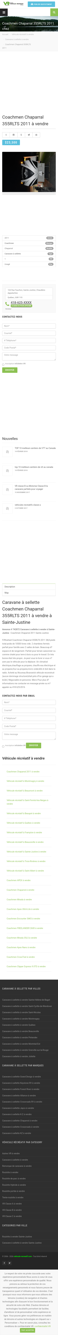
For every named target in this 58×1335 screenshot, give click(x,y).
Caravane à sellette (13, 254)
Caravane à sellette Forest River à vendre (20, 1089)
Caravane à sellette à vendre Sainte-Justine (22, 1243)
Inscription (14, 363)
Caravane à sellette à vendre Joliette (18, 1056)
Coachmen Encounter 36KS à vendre (23, 918)
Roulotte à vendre (10, 1172)
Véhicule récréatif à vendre (23, 34)
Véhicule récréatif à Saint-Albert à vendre (25, 871)
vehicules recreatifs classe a (28, 505)
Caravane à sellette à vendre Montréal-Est (21, 1044)
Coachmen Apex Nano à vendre (21, 947)
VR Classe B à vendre (12, 1210)
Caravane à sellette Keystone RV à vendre (21, 1083)
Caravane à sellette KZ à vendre (16, 1133)
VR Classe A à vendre (12, 1204)
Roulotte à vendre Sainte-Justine (17, 1236)
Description (10, 587)
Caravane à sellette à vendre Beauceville (20, 1031)
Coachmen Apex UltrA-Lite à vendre (23, 909)
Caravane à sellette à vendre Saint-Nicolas (21, 1012)
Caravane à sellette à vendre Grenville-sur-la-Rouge (25, 1050)
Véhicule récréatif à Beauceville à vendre (25, 842)
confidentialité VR (43, 1326)
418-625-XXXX (21, 304)
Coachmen (9, 243)
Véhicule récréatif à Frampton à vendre (24, 832)
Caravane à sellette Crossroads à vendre (20, 1127)
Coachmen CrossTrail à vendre (21, 957)
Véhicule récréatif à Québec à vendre (23, 823)
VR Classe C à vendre (12, 1216)
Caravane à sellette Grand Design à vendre (21, 1076)
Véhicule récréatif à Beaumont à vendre (25, 791)
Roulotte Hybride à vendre (14, 1185)
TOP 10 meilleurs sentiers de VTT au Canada (35, 448)
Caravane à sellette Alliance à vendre (19, 1095)
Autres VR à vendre (11, 1153)
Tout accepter (27, 1330)
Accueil (5, 34)
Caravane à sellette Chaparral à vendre (19, 1120)
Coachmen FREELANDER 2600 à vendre (25, 928)
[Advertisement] (29, 84)
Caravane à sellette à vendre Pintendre (19, 1037)
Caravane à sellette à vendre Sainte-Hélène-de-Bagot (26, 1000)
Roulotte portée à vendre (13, 1191)
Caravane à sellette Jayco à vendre (18, 1108)
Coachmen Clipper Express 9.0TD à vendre (26, 966)
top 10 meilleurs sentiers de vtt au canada (34, 467)
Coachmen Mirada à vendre (19, 899)
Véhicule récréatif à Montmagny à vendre (25, 781)
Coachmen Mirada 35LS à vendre (22, 938)
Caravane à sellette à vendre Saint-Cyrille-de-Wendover (27, 1006)
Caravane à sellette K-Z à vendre (17, 1114)
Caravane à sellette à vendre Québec (18, 1025)
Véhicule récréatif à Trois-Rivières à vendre (26, 861)
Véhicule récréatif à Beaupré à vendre (24, 813)
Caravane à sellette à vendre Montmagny (21, 1019)
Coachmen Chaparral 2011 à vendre (23, 771)
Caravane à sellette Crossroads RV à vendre (22, 1102)
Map (7, 593)
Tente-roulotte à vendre (12, 1197)
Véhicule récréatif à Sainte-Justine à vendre (26, 852)
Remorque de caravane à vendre (17, 1166)
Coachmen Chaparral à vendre (20, 890)
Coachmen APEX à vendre (19, 880)
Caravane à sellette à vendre (17, 39)
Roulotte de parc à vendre (14, 1178)
